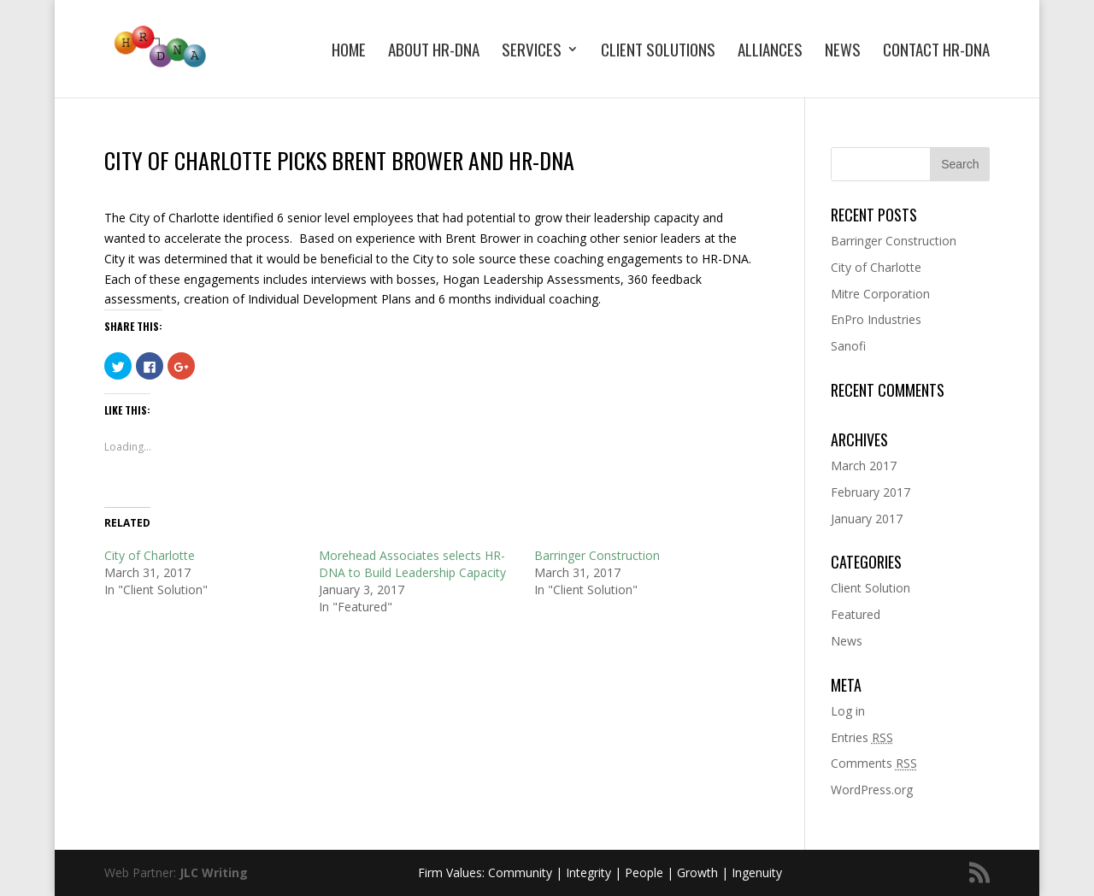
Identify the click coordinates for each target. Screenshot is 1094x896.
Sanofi (848, 346)
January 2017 (867, 518)
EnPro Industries (876, 319)
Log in (848, 711)
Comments (874, 763)
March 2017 (864, 465)
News (843, 52)
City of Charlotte (149, 555)
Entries (862, 737)
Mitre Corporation (880, 294)
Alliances (770, 52)
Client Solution (870, 588)
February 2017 (870, 492)
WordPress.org (872, 789)
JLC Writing (213, 872)
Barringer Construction (597, 555)
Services (532, 52)
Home (349, 52)
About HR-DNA (433, 52)
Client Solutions (658, 52)
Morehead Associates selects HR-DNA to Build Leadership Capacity (412, 564)
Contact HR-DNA (936, 52)
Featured (855, 614)
